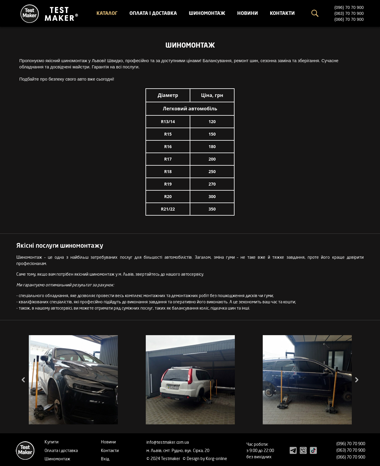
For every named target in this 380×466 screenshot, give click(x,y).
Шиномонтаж (207, 13)
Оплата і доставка (153, 13)
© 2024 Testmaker (163, 458)
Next (356, 379)
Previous (23, 379)
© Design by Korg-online (205, 458)
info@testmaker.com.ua (167, 442)
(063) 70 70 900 (349, 13)
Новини (247, 13)
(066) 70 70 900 (349, 19)
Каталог (107, 13)
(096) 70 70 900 (349, 7)
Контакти (282, 13)
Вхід (105, 458)
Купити (51, 442)
